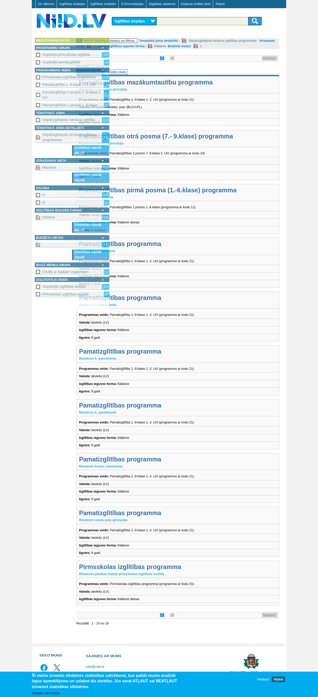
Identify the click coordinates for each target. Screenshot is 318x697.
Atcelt (79, 153)
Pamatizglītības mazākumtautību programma (183, 82)
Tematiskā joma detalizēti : (196, 40)
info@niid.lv (95, 667)
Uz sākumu (46, 4)
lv (43, 195)
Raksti (220, 4)
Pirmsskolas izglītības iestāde (65, 294)
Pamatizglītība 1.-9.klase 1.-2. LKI (69, 84)
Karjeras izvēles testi (195, 4)
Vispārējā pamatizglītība (61, 62)
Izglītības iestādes (103, 4)
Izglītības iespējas (72, 4)
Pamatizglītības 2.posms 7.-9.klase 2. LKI (71, 94)
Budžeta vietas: (254, 46)
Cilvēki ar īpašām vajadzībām (65, 272)
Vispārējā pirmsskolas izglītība (66, 55)
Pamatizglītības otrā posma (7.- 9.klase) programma (193, 136)
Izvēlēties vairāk (88, 148)
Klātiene (48, 217)
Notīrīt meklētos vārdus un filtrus (146, 40)
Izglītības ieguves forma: (201, 46)
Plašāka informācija (46, 693)
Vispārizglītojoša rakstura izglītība (68, 120)
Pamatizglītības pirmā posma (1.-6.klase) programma (195, 190)
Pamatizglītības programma (157, 243)
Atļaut (278, 679)
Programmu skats (127, 72)
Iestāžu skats (153, 72)
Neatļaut (263, 679)
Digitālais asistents (162, 4)
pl (43, 202)
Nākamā (269, 58)
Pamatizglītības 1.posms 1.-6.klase (69, 105)
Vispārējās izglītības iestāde (64, 286)
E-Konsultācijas (132, 4)
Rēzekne (49, 167)
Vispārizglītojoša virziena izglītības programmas (69, 137)
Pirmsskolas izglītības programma (69, 77)
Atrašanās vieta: (146, 46)
